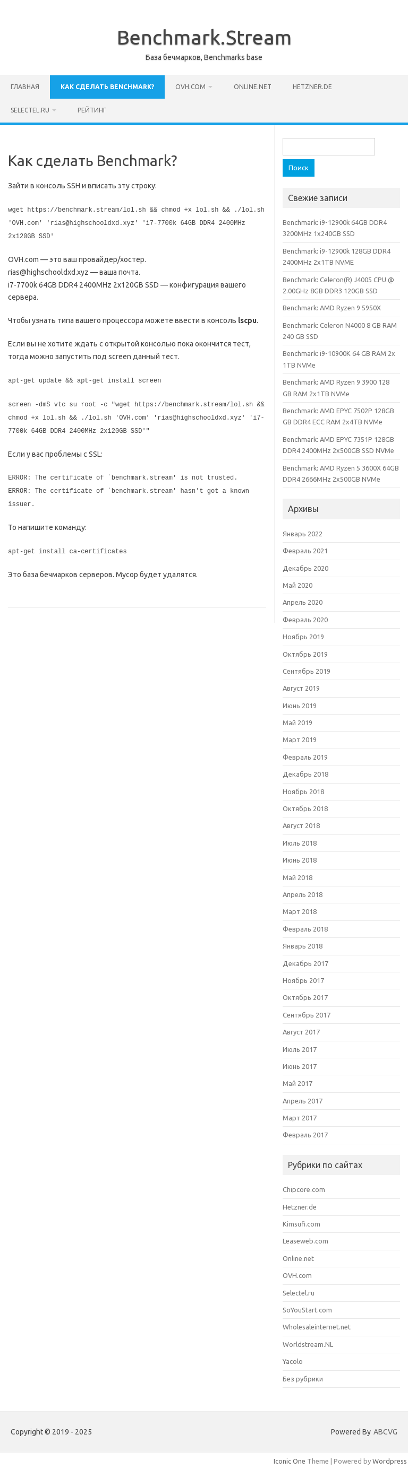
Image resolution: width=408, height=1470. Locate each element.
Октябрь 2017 (305, 997)
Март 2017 (300, 1117)
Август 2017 (301, 1032)
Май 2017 (297, 1083)
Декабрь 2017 (305, 963)
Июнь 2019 (300, 705)
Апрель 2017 (302, 1100)
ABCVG (385, 1432)
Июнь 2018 (300, 860)
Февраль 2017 (305, 1134)
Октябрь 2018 (305, 808)
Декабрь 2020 (305, 568)
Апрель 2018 (302, 894)
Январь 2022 (302, 533)
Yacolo (293, 1361)
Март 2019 (300, 739)
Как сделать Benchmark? (107, 86)
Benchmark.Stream (204, 37)
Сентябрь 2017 (306, 1015)
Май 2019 (297, 722)
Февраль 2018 (305, 929)
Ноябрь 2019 (303, 636)
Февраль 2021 (305, 550)
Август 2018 (301, 825)
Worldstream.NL (308, 1344)
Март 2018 (300, 911)
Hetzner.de (312, 86)
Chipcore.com (304, 1189)
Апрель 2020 (302, 602)
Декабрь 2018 (305, 774)
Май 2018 (297, 877)
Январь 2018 (302, 946)
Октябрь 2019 (305, 654)
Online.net (252, 86)
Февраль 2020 (305, 619)
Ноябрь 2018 (303, 791)
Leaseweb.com (305, 1241)
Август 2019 (301, 688)
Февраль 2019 (305, 757)
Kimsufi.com (301, 1224)
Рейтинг (92, 110)
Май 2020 (297, 585)
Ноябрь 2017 (303, 980)
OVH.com (190, 86)
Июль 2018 (300, 843)
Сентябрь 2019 (306, 671)
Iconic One (289, 1461)
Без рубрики (303, 1378)
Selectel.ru (30, 110)
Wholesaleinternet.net (317, 1326)
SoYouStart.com (307, 1310)
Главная (25, 86)
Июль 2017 (300, 1049)
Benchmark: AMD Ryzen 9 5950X (332, 307)
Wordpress (389, 1461)
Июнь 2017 (300, 1066)
